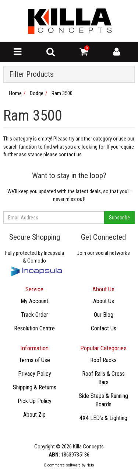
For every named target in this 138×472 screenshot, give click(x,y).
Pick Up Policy (35, 401)
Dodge (36, 93)
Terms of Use (34, 360)
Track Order (34, 314)
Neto (90, 465)
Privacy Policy (34, 373)
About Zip (34, 414)
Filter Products (31, 74)
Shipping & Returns (34, 387)
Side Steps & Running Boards (103, 400)
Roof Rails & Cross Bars (103, 378)
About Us (103, 301)
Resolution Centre (34, 328)
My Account (34, 301)
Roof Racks (103, 360)
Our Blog (103, 314)
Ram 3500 (62, 93)
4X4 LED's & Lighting (103, 417)
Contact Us (103, 328)
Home (15, 93)
